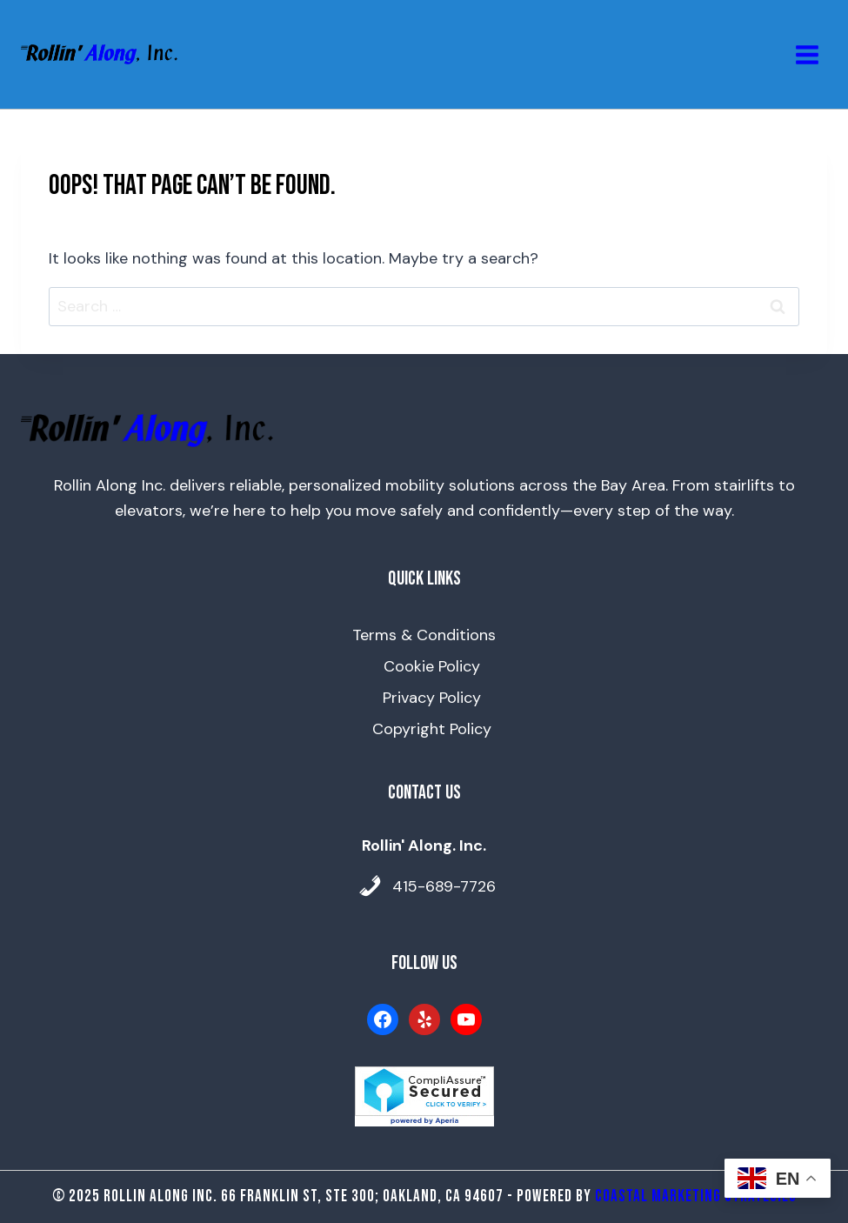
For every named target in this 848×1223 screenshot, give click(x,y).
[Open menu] (806, 54)
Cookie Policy (432, 666)
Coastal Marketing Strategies (696, 1196)
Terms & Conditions (424, 635)
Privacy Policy (432, 697)
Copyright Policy (431, 728)
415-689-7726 (444, 886)
